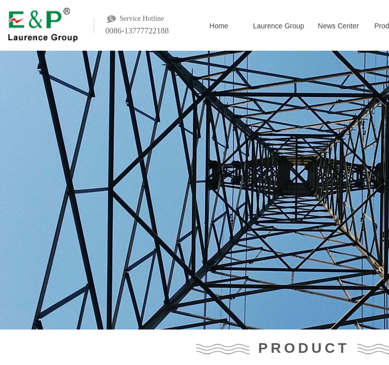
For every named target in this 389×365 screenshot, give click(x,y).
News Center (338, 26)
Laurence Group (278, 26)
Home (218, 26)
